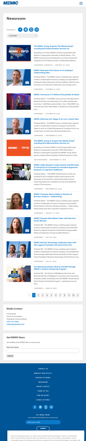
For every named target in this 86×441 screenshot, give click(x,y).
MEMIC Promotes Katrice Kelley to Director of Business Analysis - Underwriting (53, 195)
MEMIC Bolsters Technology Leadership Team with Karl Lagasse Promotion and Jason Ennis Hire (55, 243)
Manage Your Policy (43, 373)
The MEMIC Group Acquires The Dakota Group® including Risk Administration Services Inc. (54, 47)
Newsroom (43, 382)
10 (73, 295)
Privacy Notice (43, 386)
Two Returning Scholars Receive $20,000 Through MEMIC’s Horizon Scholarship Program (54, 267)
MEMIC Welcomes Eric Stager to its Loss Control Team (56, 119)
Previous (29, 295)
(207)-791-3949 (13, 321)
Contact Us (43, 369)
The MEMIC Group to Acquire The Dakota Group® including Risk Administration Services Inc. (54, 142)
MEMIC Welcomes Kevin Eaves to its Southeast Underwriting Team (53, 71)
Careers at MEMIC (43, 377)
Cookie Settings (43, 400)
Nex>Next (77, 295)
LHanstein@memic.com (15, 324)
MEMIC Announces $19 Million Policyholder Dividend (56, 94)
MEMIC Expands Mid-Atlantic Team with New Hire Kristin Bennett (55, 219)
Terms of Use (43, 391)
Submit (43, 428)
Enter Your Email (13, 347)
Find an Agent (43, 395)
